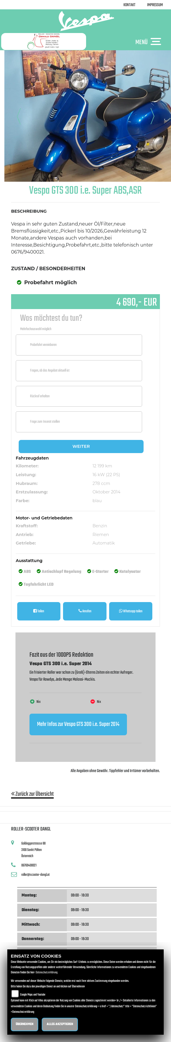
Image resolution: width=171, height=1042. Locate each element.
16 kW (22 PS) (106, 474)
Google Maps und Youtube (32, 994)
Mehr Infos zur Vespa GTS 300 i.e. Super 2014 (78, 724)
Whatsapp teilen (130, 611)
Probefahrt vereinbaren (43, 345)
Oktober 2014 (107, 492)
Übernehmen (24, 1024)
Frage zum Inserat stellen (45, 422)
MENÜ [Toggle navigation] (149, 42)
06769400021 (28, 865)
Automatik (104, 543)
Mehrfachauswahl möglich (35, 329)
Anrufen (84, 611)
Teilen (38, 611)
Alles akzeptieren (60, 1024)
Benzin (100, 525)
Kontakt (129, 5)
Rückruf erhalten (40, 396)
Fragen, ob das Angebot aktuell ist (49, 370)
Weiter (81, 446)
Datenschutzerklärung (46, 972)
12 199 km (102, 466)
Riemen (101, 534)
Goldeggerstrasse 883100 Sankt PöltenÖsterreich (33, 849)
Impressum (155, 5)
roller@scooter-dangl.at (35, 875)
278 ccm (101, 483)
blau (97, 500)
